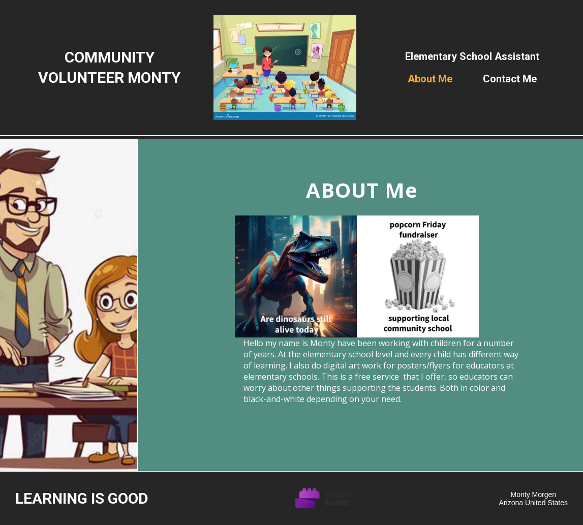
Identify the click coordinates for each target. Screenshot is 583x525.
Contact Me (510, 78)
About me (430, 78)
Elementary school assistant (472, 56)
